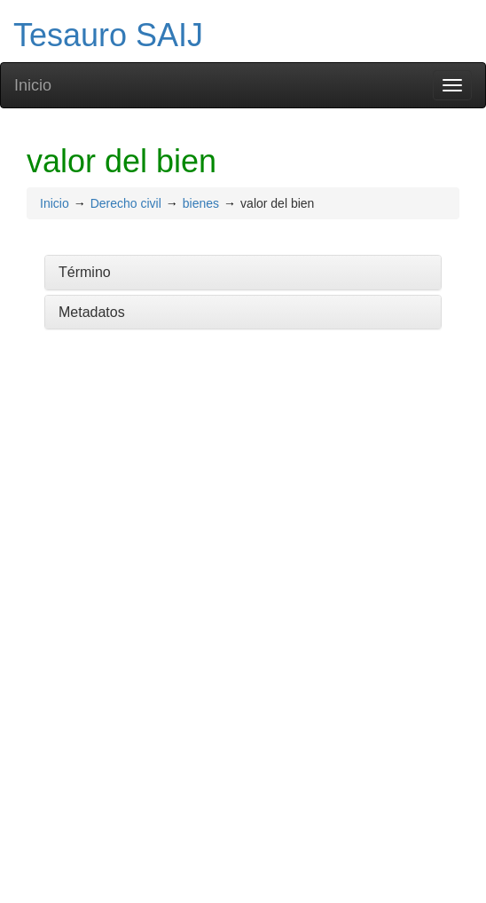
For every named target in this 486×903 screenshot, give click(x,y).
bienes (201, 203)
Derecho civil (125, 203)
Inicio (32, 85)
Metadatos (92, 312)
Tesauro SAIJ (108, 35)
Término (85, 272)
